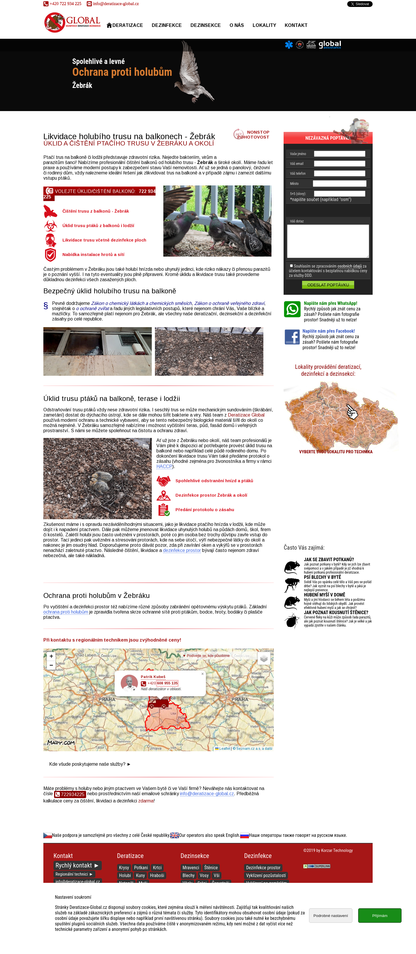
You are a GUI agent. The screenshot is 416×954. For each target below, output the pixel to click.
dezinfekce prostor (182, 550)
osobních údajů (349, 266)
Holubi (125, 875)
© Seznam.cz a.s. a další (252, 749)
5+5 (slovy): (298, 194)
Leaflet (222, 749)
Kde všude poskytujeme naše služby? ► (90, 764)
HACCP (164, 466)
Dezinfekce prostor (263, 867)
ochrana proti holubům (65, 611)
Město (294, 184)
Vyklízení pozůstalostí (266, 875)
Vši (216, 875)
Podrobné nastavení (330, 916)
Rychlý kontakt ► (78, 865)
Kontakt (296, 25)
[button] (158, 703)
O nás (237, 25)
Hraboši (157, 875)
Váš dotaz (297, 221)
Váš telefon (298, 174)
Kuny (140, 875)
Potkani (141, 867)
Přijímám (380, 916)
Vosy (204, 875)
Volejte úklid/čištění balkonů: (99, 193)
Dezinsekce (206, 25)
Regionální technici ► (74, 874)
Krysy (124, 867)
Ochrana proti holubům (122, 72)
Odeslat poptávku (328, 285)
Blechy (189, 875)
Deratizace (125, 25)
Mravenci (191, 867)
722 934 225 (62, 3)
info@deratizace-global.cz (113, 3)
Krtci (157, 867)
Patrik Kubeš (153, 677)
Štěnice (211, 867)
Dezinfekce (167, 25)
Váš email (296, 164)
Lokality (264, 25)
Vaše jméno (298, 154)
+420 (162, 683)
